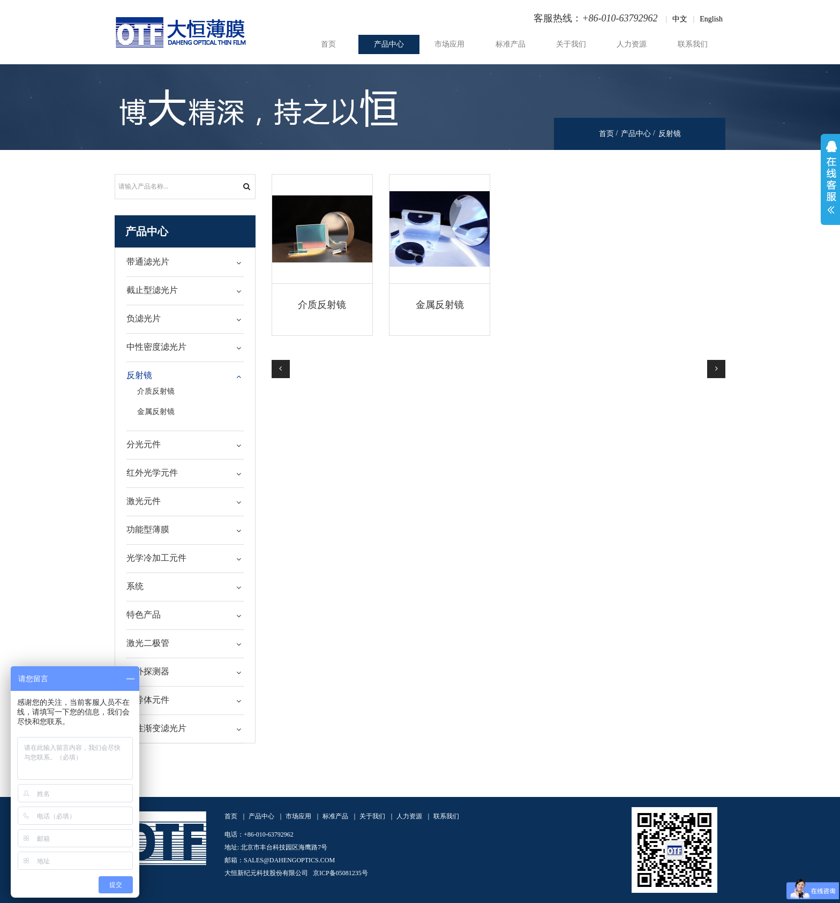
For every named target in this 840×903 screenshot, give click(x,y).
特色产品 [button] (143, 614)
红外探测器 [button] (147, 671)
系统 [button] (135, 586)
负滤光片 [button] (143, 318)
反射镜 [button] (139, 375)
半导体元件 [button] (147, 699)
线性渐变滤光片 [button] (156, 728)
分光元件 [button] (143, 444)
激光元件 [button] (143, 501)
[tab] (185, 262)
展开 (830, 179)
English (711, 19)
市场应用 (449, 44)
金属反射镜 (440, 304)
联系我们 (693, 44)
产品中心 (389, 44)
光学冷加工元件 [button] (156, 557)
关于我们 (571, 44)
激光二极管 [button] (147, 643)
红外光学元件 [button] (152, 472)
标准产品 (511, 44)
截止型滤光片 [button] (152, 290)
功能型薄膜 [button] (147, 529)
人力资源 (632, 44)
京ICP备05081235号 (340, 873)
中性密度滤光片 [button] (156, 346)
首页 (328, 44)
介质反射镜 (322, 304)
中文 (679, 19)
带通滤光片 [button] (147, 261)
